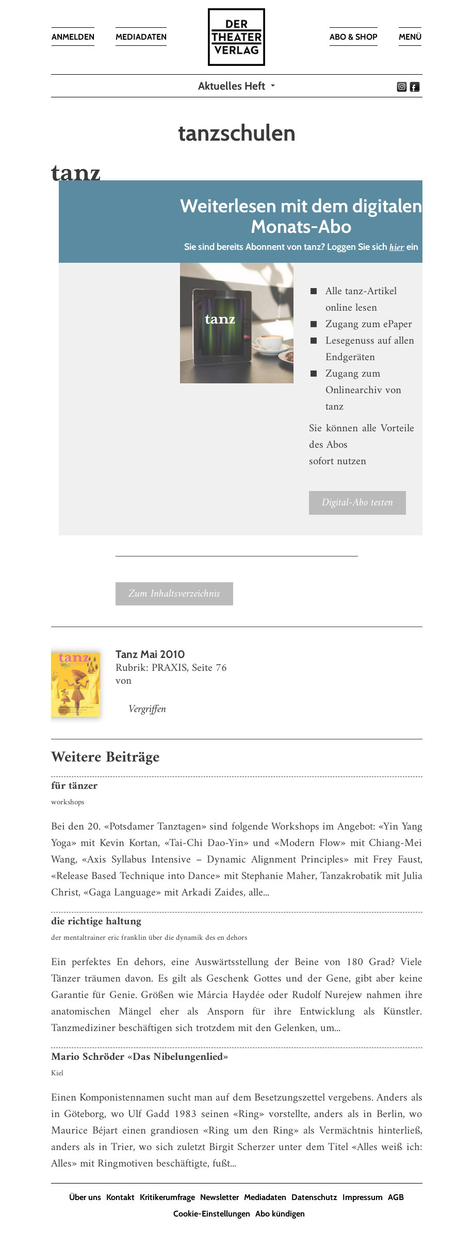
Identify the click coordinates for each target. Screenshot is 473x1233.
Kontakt (120, 1197)
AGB (396, 1197)
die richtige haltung (96, 921)
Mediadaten (265, 1197)
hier (396, 248)
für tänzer (74, 786)
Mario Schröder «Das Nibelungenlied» (139, 1057)
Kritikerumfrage (167, 1197)
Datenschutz (314, 1197)
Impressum (362, 1197)
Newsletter (219, 1197)
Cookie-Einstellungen (211, 1214)
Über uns (85, 1197)
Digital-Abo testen (357, 502)
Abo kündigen (280, 1214)
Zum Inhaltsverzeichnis (174, 593)
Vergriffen (147, 709)
